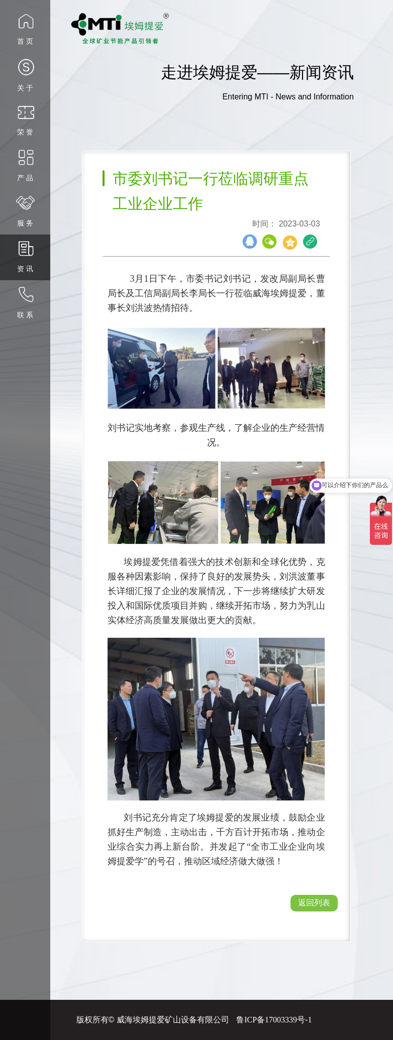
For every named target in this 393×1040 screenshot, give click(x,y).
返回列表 (314, 902)
